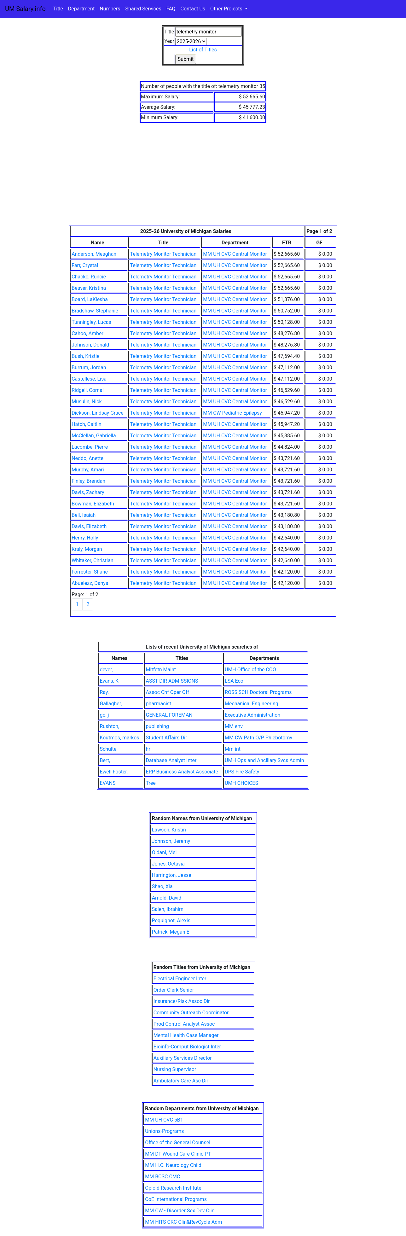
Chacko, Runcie (89, 277)
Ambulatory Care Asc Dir (181, 1081)
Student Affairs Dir (166, 738)
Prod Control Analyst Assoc (184, 1024)
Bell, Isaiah (84, 515)
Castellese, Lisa (89, 379)
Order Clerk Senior (174, 990)
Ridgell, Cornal (88, 390)
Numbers (110, 9)
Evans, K (109, 681)
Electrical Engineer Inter (180, 979)
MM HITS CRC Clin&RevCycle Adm (183, 1222)
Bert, (105, 760)
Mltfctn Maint (161, 670)
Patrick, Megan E (170, 932)
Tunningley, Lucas (91, 322)
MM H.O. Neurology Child (173, 1165)
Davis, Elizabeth (89, 526)
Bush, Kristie (85, 356)
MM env (234, 726)
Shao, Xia (162, 886)
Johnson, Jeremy (171, 841)
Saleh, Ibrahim (167, 909)
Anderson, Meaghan (94, 254)
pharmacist (158, 704)
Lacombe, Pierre (90, 447)
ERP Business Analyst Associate (182, 772)
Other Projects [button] (227, 9)
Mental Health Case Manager (186, 1035)
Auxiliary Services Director (183, 1058)
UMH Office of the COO (250, 670)
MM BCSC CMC (162, 1177)
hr (148, 749)
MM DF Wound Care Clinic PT (178, 1154)
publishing (157, 726)
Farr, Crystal (85, 265)
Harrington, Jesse (171, 875)
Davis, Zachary (88, 492)
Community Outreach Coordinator (191, 1013)
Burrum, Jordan (89, 367)
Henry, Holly (85, 538)
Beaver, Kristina (89, 288)
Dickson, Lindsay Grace (98, 413)
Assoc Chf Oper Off (167, 692)
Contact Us (193, 9)
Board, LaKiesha (90, 299)
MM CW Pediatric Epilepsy (232, 413)
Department (81, 9)
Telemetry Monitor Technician (163, 254)
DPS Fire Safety (242, 772)
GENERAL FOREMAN (169, 715)
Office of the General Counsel (177, 1143)
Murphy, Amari (88, 470)
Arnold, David (167, 898)
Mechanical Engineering (251, 704)
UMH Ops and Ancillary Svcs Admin (264, 760)
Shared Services (143, 9)
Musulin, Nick (87, 402)
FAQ (171, 9)
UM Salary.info (25, 9)
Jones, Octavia (168, 864)
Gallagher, (111, 704)
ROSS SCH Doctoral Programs (258, 692)
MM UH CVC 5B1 (164, 1120)
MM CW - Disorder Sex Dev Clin (179, 1211)
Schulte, (108, 749)
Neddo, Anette (87, 458)
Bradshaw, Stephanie (95, 311)
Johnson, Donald (90, 345)
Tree (151, 783)
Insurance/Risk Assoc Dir (182, 1001)
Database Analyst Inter (171, 760)
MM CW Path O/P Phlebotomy (258, 738)
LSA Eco (234, 681)
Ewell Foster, (114, 772)
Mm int (233, 749)
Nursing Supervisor (175, 1069)
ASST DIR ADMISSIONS (172, 681)
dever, (106, 670)
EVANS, (108, 783)
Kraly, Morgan (87, 549)
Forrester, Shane (90, 572)
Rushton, (109, 726)
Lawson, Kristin (169, 830)
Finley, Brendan (88, 481)
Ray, (104, 692)
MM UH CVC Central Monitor (235, 254)
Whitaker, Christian (92, 560)
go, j (104, 715)
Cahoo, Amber (87, 333)
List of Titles (203, 50)
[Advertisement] (203, 178)
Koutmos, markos (119, 738)
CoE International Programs (176, 1199)
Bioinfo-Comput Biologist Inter (187, 1047)
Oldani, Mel (164, 852)
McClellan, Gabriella (94, 436)
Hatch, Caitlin (87, 424)
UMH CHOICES (241, 783)
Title (58, 9)
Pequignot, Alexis (171, 921)
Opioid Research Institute (173, 1188)
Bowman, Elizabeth (93, 504)
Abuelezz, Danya (90, 583)
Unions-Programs (164, 1131)
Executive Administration (252, 715)
